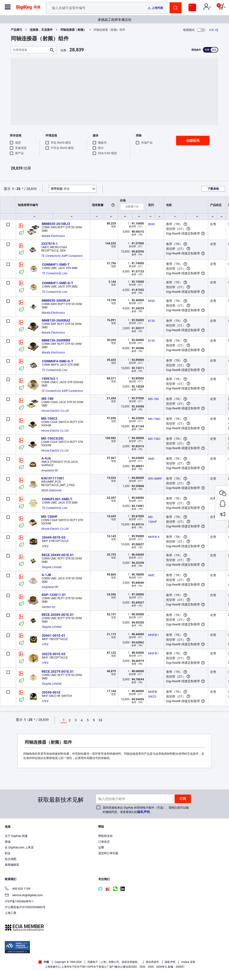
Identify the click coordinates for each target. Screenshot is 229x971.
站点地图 (10, 859)
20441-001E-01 (53, 635)
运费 (101, 847)
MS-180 (47, 398)
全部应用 (193, 140)
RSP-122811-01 (54, 595)
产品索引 (16, 29)
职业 (8, 853)
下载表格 (213, 188)
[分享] (213, 29)
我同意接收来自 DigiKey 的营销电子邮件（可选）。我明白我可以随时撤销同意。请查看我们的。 (146, 810)
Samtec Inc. (49, 607)
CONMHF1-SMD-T (56, 264)
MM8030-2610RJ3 (56, 224)
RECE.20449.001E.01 (58, 555)
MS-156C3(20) (52, 438)
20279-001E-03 (53, 654)
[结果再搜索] (30, 50)
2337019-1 (49, 244)
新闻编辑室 (12, 864)
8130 (151, 321)
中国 (44, 962)
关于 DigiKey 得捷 (16, 836)
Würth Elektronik (51, 490)
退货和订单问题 (108, 853)
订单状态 (104, 841)
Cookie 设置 (188, 962)
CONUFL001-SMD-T (57, 499)
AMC (151, 458)
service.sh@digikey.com (24, 895)
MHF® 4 (153, 537)
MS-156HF (49, 516)
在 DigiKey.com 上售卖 (19, 847)
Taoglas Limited (52, 567)
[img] (28, 9)
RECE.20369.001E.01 (58, 615)
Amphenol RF (49, 470)
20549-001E (51, 692)
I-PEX (45, 546)
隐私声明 (143, 812)
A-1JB (46, 575)
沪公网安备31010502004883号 (25, 907)
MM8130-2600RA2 (56, 320)
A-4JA (46, 458)
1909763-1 (49, 379)
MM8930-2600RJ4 (56, 300)
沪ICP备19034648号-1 (19, 901)
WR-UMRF (155, 478)
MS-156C (154, 419)
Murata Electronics (53, 236)
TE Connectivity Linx (54, 273)
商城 (8, 841)
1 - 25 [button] (16, 189)
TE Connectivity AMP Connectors (62, 256)
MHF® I (153, 635)
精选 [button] (60, 188)
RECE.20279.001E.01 (58, 671)
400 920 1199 (17, 889)
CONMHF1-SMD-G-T (57, 283)
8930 (151, 301)
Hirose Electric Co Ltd (55, 410)
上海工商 (10, 913)
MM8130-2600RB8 (56, 340)
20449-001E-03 (53, 537)
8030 (151, 224)
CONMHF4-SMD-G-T (57, 361)
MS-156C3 (49, 418)
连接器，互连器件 (41, 29)
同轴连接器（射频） (73, 29)
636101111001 (52, 478)
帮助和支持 (105, 836)
